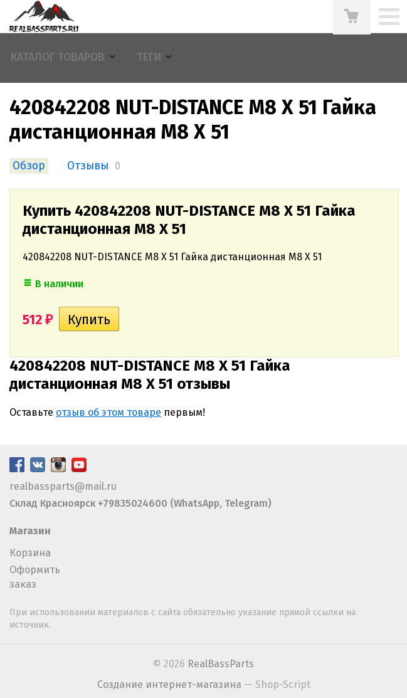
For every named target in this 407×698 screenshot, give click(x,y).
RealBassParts (221, 664)
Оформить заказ (34, 577)
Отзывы (87, 165)
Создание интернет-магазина (169, 684)
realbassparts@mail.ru (63, 486)
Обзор (29, 165)
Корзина (30, 553)
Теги (149, 57)
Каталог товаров (58, 57)
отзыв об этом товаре (108, 412)
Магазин (30, 531)
